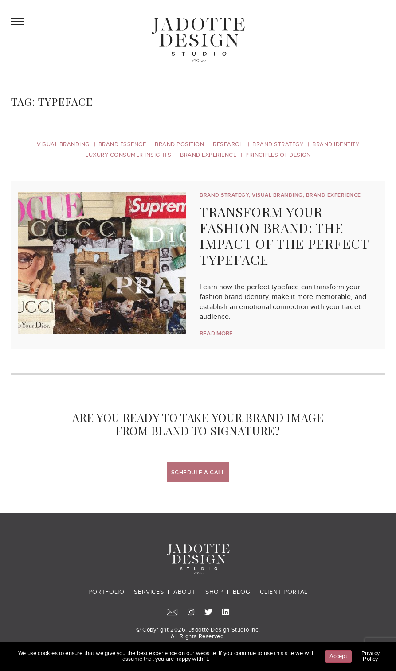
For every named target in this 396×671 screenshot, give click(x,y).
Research (228, 144)
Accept (338, 656)
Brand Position (179, 144)
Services (149, 592)
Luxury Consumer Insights (128, 155)
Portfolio (106, 592)
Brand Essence (122, 144)
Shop (214, 592)
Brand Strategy (277, 144)
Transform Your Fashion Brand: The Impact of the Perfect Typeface (284, 235)
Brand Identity (335, 144)
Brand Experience (208, 155)
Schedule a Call (198, 472)
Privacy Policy (370, 656)
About (184, 592)
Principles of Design (277, 155)
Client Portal (284, 592)
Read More (216, 333)
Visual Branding (63, 144)
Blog (241, 592)
